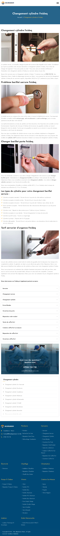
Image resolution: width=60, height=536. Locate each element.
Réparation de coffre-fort (10, 333)
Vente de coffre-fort (9, 322)
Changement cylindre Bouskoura (13, 388)
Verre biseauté (26, 510)
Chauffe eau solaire (28, 474)
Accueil (19, 17)
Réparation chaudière (28, 471)
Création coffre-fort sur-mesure (12, 328)
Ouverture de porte (9, 311)
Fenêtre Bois (26, 490)
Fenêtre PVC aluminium (29, 496)
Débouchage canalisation (29, 439)
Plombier (25, 430)
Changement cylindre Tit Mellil (13, 403)
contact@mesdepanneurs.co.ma (29, 371)
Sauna (44, 484)
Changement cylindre (9, 300)
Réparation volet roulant (10, 316)
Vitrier (24, 484)
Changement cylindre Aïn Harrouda (14, 384)
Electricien (5, 468)
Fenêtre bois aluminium (29, 498)
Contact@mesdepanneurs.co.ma (12, 434)
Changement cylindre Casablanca (14, 392)
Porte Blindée (7, 305)
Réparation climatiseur (48, 471)
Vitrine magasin (46, 493)
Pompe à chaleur (7, 484)
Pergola (44, 490)
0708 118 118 (49, 74)
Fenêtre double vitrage (29, 504)
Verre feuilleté (26, 507)
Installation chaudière (28, 468)
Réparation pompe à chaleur (10, 487)
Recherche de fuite (28, 433)
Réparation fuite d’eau (28, 436)
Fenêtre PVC (26, 487)
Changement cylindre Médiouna (13, 396)
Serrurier (5, 288)
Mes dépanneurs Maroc (19, 532)
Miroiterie (25, 513)
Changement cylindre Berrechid (13, 410)
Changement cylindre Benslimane (14, 407)
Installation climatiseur (48, 468)
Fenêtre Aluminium (27, 493)
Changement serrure (9, 294)
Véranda (44, 487)
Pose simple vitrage (28, 501)
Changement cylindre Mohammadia (14, 399)
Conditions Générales (13, 534)
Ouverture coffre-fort (9, 339)
